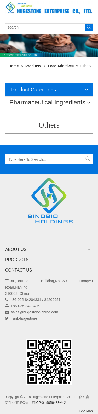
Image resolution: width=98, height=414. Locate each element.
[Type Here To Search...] (44, 159)
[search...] (45, 27)
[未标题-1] (49, 45)
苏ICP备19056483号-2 (49, 403)
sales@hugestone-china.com (34, 312)
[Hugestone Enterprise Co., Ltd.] (49, 202)
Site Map (86, 411)
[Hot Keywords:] (89, 27)
